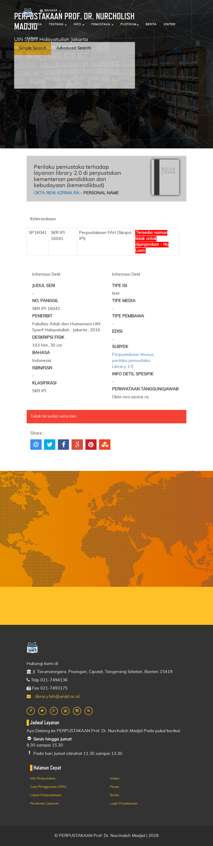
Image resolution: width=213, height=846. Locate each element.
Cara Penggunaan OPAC (48, 787)
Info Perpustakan (43, 778)
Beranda (34, 24)
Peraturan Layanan (44, 803)
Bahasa (50, 11)
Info (79, 24)
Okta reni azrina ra (56, 193)
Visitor (169, 24)
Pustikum (129, 24)
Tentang (58, 24)
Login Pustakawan (124, 803)
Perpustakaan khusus (133, 355)
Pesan (114, 787)
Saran (32, 38)
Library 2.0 (122, 367)
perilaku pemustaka (131, 361)
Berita (151, 24)
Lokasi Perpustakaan (45, 795)
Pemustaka (102, 24)
